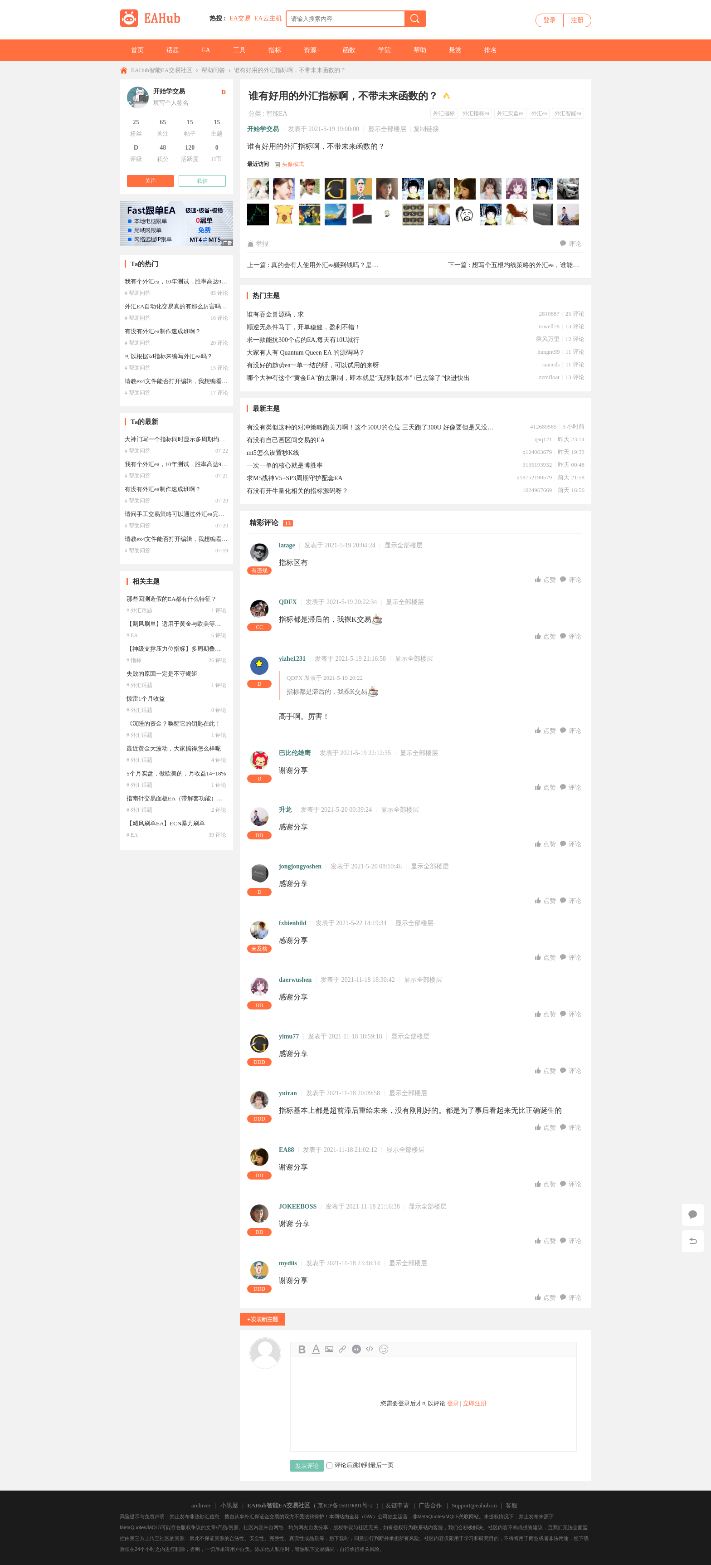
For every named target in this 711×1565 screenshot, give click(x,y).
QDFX (288, 602)
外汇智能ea (568, 113)
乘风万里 (548, 339)
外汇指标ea (476, 113)
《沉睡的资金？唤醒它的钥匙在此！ (174, 723)
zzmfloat (549, 377)
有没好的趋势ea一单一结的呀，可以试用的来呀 (313, 365)
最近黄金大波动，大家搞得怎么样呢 (174, 748)
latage (287, 545)
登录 (549, 20)
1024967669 (537, 490)
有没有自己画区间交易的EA (286, 440)
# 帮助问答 (138, 293)
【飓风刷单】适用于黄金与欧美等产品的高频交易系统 (197, 623)
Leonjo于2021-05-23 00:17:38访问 (413, 215)
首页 (137, 50)
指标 (274, 50)
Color (315, 1349)
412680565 (543, 426)
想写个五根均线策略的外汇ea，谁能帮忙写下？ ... (541, 265)
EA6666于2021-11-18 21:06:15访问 (439, 189)
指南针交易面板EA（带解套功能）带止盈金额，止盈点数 (201, 798)
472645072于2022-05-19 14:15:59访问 (258, 189)
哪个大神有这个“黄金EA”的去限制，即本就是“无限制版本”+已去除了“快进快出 (358, 378)
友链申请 (397, 1505)
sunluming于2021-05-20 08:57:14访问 (517, 215)
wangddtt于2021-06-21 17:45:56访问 (310, 215)
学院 (384, 50)
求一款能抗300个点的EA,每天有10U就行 (303, 339)
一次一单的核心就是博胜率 (285, 465)
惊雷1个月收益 (146, 698)
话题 (172, 50)
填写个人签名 (171, 102)
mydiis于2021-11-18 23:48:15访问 (362, 189)
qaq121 (543, 439)
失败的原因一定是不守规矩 (162, 673)
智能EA (276, 113)
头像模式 (293, 164)
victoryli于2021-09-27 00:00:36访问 (568, 189)
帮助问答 (213, 70)
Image (329, 1349)
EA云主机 (268, 18)
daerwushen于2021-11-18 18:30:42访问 (517, 189)
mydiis (288, 1263)
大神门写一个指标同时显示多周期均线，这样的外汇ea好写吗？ (207, 439)
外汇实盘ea (510, 113)
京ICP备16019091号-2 (345, 1505)
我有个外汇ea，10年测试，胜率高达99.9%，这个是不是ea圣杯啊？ (211, 281)
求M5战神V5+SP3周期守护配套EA (295, 478)
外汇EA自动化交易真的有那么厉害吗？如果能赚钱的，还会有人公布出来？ (223, 306)
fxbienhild (293, 923)
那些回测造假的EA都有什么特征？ (172, 598)
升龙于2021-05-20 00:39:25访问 (568, 215)
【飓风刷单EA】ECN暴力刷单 (166, 823)
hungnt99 (548, 351)
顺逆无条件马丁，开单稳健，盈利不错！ (304, 327)
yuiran (288, 1093)
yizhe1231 (292, 658)
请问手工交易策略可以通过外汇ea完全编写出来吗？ (192, 514)
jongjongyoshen (300, 866)
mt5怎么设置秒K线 (273, 452)
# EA (132, 635)
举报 (257, 243)
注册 (577, 20)
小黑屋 (229, 1505)
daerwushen (295, 979)
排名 (490, 50)
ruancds (550, 364)
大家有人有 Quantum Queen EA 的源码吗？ (306, 352)
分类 (254, 113)
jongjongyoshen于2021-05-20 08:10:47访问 (542, 215)
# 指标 (134, 660)
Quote (356, 1349)
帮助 (420, 50)
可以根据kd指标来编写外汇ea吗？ (169, 356)
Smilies (383, 1349)
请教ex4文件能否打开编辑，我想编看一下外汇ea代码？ (196, 381)
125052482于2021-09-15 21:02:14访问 (258, 215)
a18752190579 (534, 477)
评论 (570, 243)
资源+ (312, 50)
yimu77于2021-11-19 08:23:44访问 (336, 189)
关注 (150, 181)
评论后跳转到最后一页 (360, 1465)
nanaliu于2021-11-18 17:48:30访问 (542, 189)
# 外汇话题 (139, 610)
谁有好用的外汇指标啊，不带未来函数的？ (290, 70)
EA (206, 50)
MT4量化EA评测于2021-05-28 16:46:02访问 (336, 215)
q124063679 (537, 452)
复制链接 (426, 129)
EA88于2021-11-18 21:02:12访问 (465, 189)
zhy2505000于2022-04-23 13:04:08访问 (284, 189)
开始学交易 (263, 129)
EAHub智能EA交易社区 (161, 70)
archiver (201, 1505)
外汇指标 (444, 113)
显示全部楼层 (387, 129)
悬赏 (455, 50)
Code (370, 1349)
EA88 (286, 1149)
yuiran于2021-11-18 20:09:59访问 (491, 189)
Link (342, 1349)
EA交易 (240, 18)
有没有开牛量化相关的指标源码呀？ (297, 491)
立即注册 (475, 1403)
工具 (239, 50)
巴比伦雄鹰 (295, 753)
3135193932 (537, 464)
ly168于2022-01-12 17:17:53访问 (310, 189)
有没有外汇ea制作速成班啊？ (163, 331)
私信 (202, 181)
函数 (349, 50)
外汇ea (539, 113)
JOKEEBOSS (298, 1206)
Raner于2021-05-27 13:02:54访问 (362, 215)
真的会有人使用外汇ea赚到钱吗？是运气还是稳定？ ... (347, 265)
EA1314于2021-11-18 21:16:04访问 (413, 189)
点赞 (546, 579)
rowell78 (549, 326)
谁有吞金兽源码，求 (275, 314)
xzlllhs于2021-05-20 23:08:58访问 (491, 215)
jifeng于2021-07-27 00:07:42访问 (284, 215)
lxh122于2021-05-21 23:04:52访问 (465, 215)
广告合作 (430, 1505)
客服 (511, 1505)
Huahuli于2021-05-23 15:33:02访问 (387, 215)
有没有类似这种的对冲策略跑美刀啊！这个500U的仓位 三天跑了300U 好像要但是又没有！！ (371, 427)
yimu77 (289, 1036)
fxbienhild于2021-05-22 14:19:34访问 (439, 215)
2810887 (549, 313)
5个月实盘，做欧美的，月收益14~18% (176, 773)
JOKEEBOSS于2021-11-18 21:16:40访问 (387, 189)
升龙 (285, 809)
